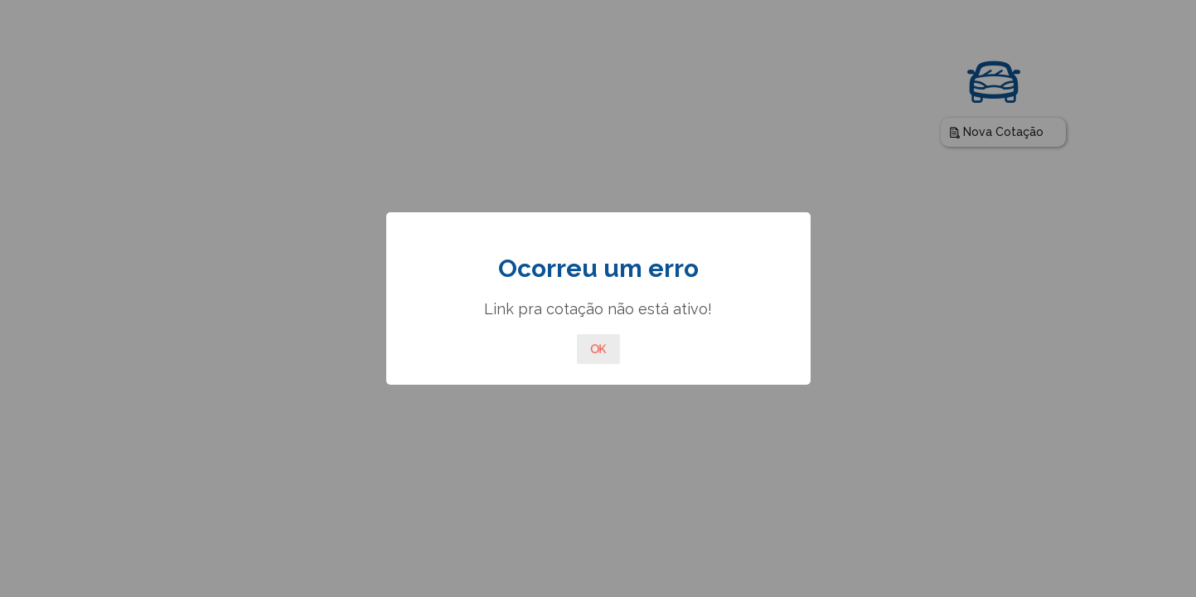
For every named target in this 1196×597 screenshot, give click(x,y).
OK (598, 349)
